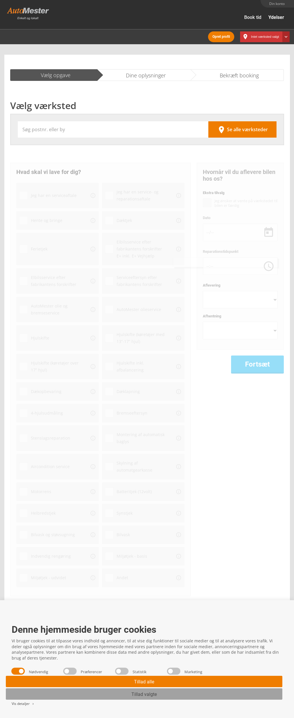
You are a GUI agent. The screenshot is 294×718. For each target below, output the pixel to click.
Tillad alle (144, 682)
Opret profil (221, 35)
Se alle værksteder (242, 126)
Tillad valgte (144, 694)
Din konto (277, 3)
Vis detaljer (23, 703)
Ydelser (276, 17)
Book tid (252, 17)
